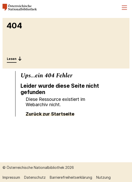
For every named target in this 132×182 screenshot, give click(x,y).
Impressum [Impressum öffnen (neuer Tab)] (11, 177)
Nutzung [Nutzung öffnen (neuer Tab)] (103, 177)
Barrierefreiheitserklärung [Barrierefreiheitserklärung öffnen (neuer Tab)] (71, 177)
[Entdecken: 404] (14, 58)
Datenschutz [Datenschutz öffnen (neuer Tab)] (35, 177)
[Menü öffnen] (124, 8)
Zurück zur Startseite (50, 114)
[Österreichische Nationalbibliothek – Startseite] (20, 9)
